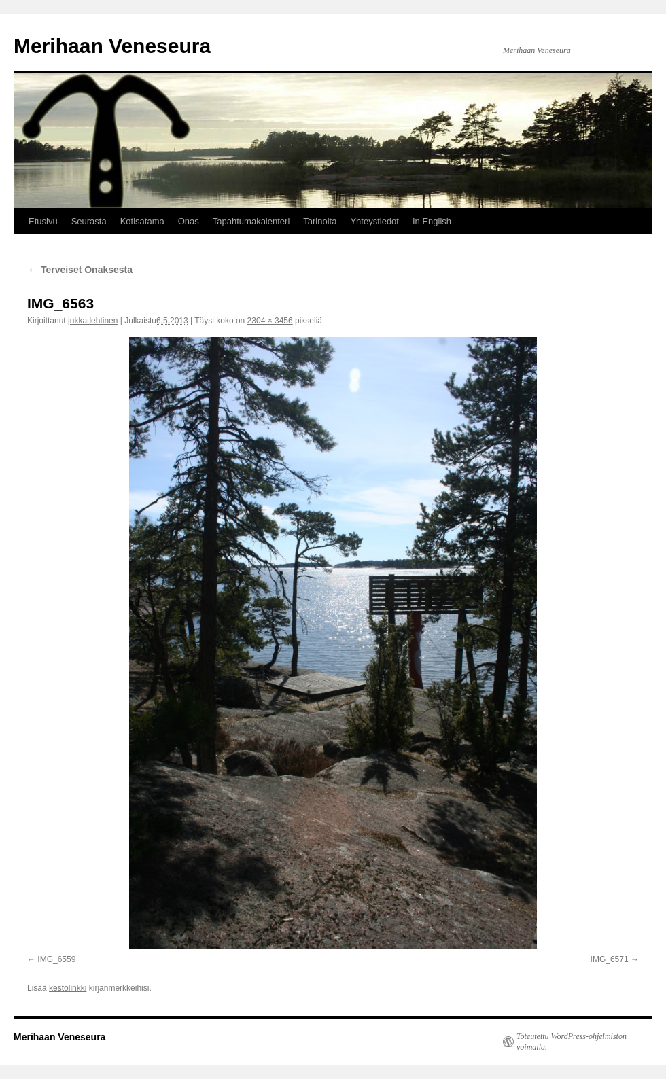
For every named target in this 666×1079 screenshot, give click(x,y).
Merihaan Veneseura (112, 46)
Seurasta (89, 221)
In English (432, 221)
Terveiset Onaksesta (80, 269)
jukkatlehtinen (93, 320)
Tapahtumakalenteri (251, 221)
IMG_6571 (610, 959)
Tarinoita (319, 221)
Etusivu (43, 221)
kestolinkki (67, 988)
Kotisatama (142, 221)
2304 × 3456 (270, 320)
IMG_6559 (56, 959)
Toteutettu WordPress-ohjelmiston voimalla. (571, 1041)
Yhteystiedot (374, 221)
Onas (188, 221)
